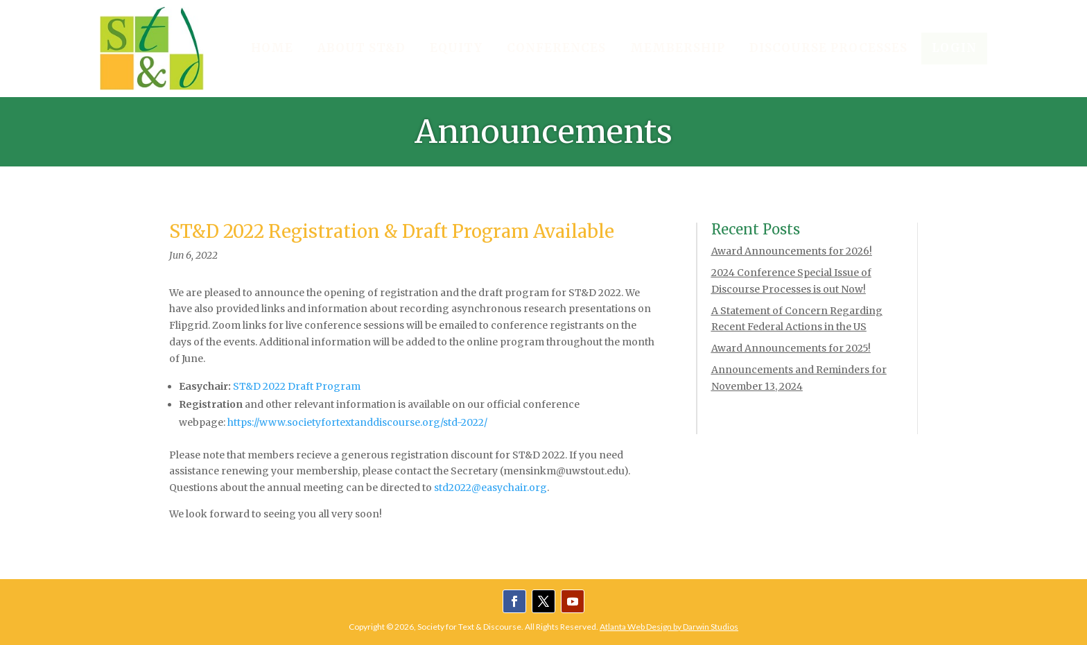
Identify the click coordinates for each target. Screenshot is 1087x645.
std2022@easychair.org (490, 487)
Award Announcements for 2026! (791, 251)
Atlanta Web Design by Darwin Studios (669, 626)
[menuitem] (272, 49)
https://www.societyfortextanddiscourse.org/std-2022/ (357, 422)
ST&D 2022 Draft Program (296, 386)
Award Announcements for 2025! (791, 348)
